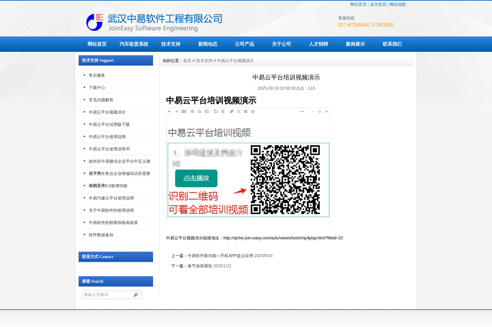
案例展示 (355, 44)
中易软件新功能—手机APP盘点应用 (220, 255)
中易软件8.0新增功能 (108, 185)
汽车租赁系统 (134, 44)
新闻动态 (207, 44)
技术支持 (170, 44)
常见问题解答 (101, 100)
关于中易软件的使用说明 (111, 210)
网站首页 (358, 4)
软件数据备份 (101, 235)
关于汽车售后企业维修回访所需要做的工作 (119, 175)
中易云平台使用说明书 (109, 149)
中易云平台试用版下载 (109, 124)
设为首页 (378, 4)
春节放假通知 (200, 266)
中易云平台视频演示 (107, 112)
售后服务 (97, 75)
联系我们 (392, 44)
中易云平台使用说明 (107, 136)
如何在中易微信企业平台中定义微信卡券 (119, 163)
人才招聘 (318, 44)
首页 (187, 60)
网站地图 (398, 4)
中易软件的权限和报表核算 (113, 222)
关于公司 (281, 44)
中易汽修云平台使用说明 (111, 198)
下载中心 (97, 87)
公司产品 (244, 44)
